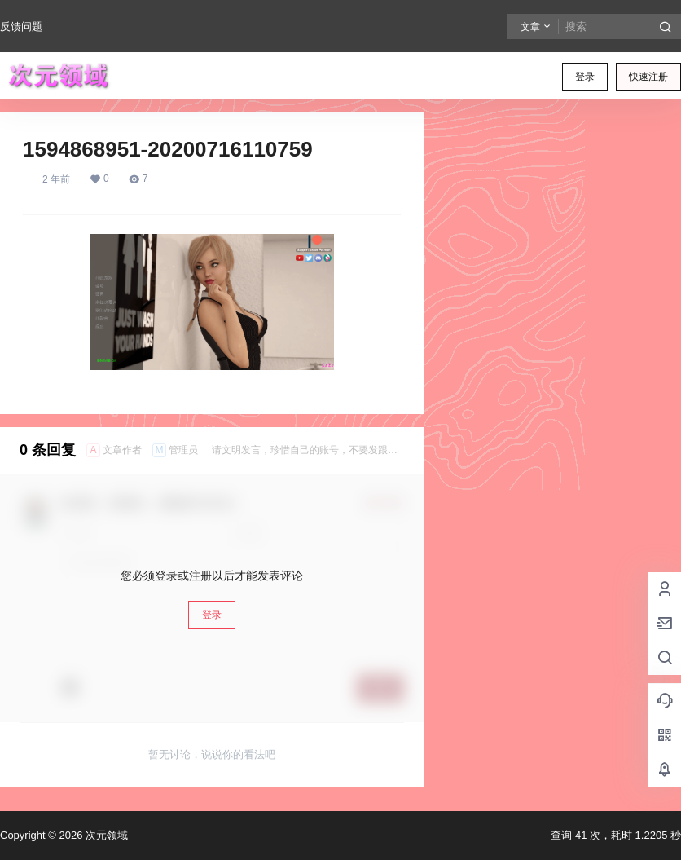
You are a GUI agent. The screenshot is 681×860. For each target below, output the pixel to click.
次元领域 (105, 835)
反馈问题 (21, 26)
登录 (585, 76)
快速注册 (648, 76)
